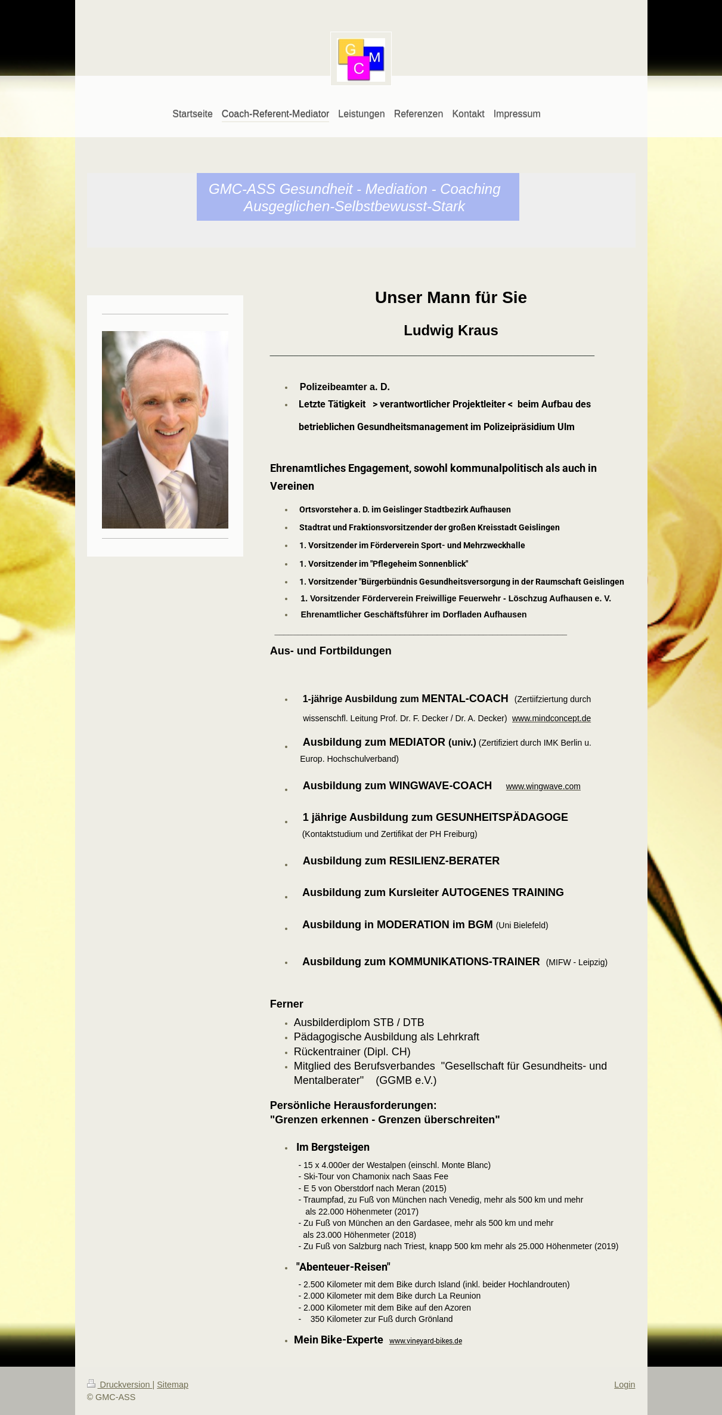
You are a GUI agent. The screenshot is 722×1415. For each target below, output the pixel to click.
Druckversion (120, 1384)
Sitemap (172, 1384)
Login (624, 1384)
